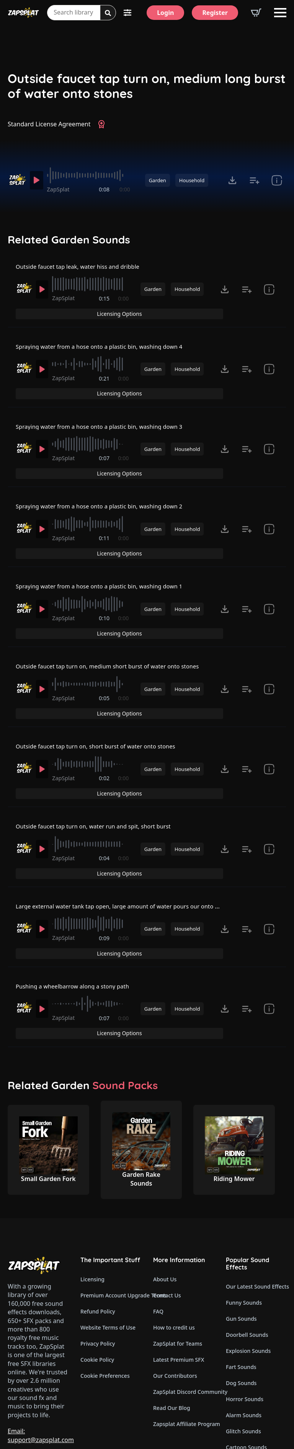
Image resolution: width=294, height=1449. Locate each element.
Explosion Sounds (248, 1280)
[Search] (108, 13)
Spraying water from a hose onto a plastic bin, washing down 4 (107, 344)
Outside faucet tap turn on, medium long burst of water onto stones (147, 86)
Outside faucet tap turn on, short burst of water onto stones (104, 708)
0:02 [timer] (105, 745)
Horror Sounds (244, 1328)
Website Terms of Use (108, 1256)
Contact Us (167, 1224)
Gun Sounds (241, 1247)
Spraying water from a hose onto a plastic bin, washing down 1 (107, 563)
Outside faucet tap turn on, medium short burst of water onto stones (117, 636)
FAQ (158, 1240)
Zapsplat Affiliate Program (183, 1353)
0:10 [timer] (105, 599)
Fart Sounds (241, 1296)
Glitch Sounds (243, 1360)
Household (191, 180)
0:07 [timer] (105, 453)
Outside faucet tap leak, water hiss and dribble (84, 271)
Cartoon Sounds (246, 1376)
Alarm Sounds (243, 1344)
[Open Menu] (280, 13)
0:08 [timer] (105, 189)
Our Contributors (175, 1305)
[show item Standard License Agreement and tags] (277, 180)
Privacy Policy (97, 1272)
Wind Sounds (242, 1392)
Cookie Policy (97, 1288)
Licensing (92, 1208)
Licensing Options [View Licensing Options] (253, 271)
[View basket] (256, 12)
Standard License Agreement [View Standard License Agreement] (49, 124)
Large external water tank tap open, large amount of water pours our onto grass (133, 854)
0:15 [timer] (105, 308)
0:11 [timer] (105, 526)
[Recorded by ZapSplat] (16, 179)
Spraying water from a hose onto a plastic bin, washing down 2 (107, 490)
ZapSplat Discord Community (183, 1321)
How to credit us (174, 1256)
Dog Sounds (241, 1312)
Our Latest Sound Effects (256, 1215)
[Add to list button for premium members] (254, 180)
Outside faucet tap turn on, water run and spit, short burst (101, 781)
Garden (157, 180)
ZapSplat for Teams (177, 1272)
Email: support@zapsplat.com (41, 1364)
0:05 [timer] (105, 672)
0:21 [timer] (105, 381)
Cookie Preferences (105, 1305)
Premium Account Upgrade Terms (110, 1224)
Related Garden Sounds (69, 239)
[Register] (215, 12)
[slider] (90, 175)
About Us (164, 1208)
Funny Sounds (244, 1231)
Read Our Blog (171, 1337)
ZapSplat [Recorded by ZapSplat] (61, 189)
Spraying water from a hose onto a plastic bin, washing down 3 (107, 417)
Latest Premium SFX (178, 1288)
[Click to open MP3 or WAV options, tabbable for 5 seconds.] (232, 180)
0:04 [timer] (105, 818)
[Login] (165, 12)
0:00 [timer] (124, 189)
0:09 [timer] (105, 891)
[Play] (37, 180)
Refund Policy (97, 1240)
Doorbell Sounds (247, 1264)
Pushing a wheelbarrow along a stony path (78, 927)
